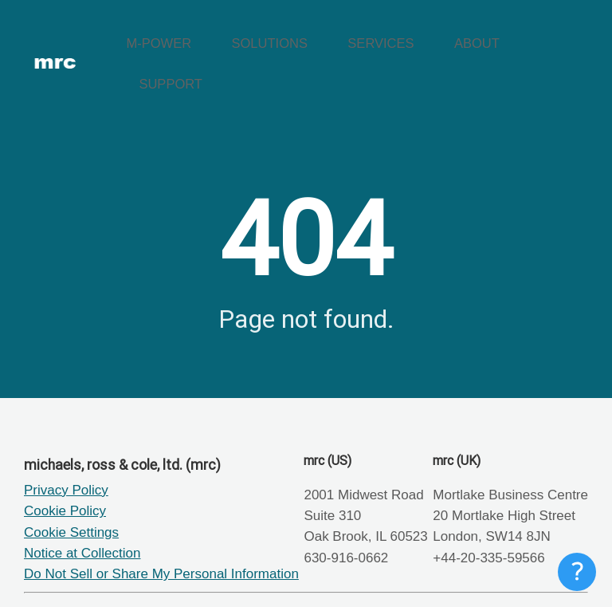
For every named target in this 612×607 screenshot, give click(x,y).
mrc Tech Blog (121, 574)
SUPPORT (553, 36)
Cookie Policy (65, 455)
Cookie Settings (71, 476)
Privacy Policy (66, 434)
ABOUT (478, 36)
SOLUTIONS (312, 36)
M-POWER (222, 36)
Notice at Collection (82, 497)
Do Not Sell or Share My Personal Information (161, 518)
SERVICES (401, 36)
